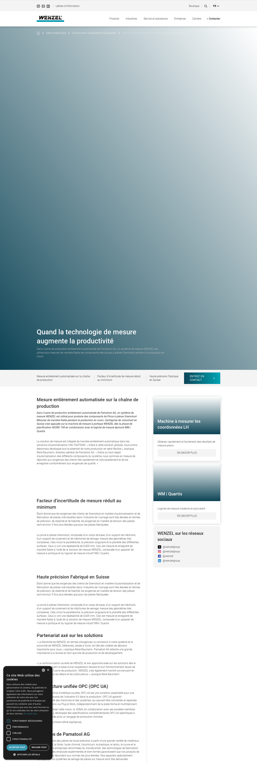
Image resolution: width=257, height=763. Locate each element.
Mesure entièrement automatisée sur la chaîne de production (63, 378)
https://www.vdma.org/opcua (64, 722)
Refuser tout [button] (39, 747)
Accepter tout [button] (17, 747)
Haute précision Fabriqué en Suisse (163, 378)
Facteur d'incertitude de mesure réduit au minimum (119, 378)
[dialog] (27, 713)
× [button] (48, 670)
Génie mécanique (56, 33)
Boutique (194, 6)
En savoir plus (187, 452)
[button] (216, 6)
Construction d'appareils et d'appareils (94, 33)
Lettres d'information (67, 6)
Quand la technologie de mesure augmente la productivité (155, 33)
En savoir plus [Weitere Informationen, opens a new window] (30, 713)
